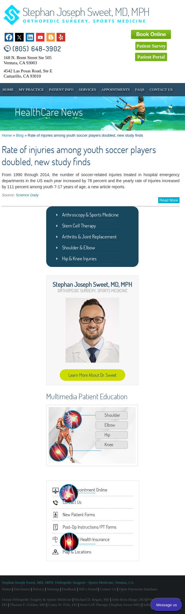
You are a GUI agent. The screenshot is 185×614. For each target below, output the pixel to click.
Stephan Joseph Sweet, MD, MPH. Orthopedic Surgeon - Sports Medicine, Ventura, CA (68, 582)
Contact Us (161, 89)
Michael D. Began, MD (91, 599)
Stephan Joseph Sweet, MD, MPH (92, 284)
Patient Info (61, 89)
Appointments (115, 89)
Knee (108, 444)
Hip (107, 435)
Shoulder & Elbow (78, 247)
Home (8, 89)
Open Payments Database (138, 589)
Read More (169, 200)
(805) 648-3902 (36, 48)
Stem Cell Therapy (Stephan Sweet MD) (110, 604)
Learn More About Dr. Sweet (92, 375)
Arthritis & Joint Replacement (89, 236)
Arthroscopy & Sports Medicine (90, 215)
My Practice (31, 89)
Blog (20, 135)
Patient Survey (151, 46)
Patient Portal (151, 56)
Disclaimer (22, 589)
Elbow (109, 425)
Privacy (38, 589)
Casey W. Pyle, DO (62, 604)
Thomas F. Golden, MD (28, 604)
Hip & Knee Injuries (79, 258)
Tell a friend (88, 589)
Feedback (69, 589)
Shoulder (112, 415)
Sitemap (53, 589)
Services (87, 89)
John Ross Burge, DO (128, 599)
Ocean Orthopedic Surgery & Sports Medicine (36, 599)
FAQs (139, 89)
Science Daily (27, 195)
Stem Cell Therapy (79, 226)
